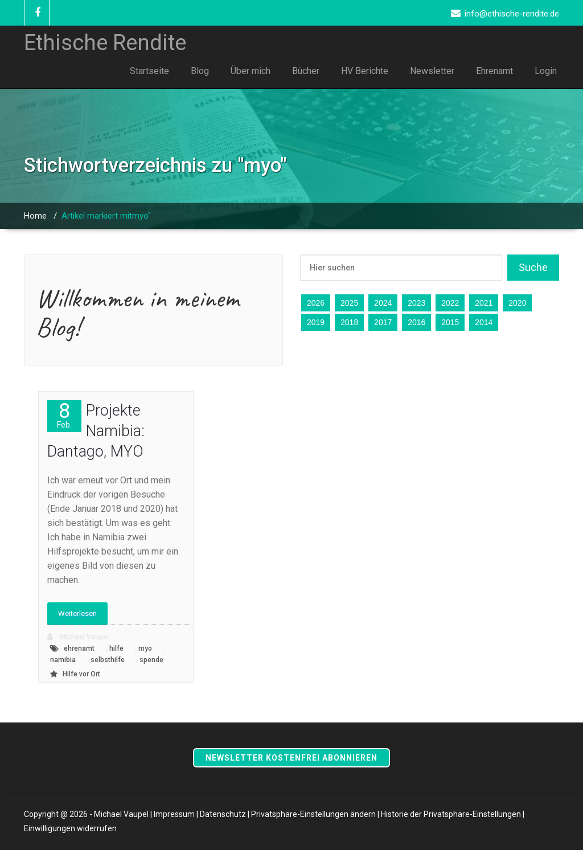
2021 (483, 302)
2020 (517, 302)
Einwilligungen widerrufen (70, 828)
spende (151, 660)
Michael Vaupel (78, 637)
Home (35, 216)
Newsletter (432, 70)
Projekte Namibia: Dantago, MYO (96, 431)
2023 (416, 302)
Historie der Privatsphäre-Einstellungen (451, 814)
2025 (349, 302)
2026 (316, 302)
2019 (316, 322)
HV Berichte (364, 70)
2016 (416, 322)
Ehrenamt (494, 70)
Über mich (250, 70)
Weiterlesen (77, 613)
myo (145, 648)
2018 (349, 322)
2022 (450, 302)
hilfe (116, 648)
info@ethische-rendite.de (512, 14)
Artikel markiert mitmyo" (106, 216)
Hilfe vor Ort (81, 674)
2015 (450, 322)
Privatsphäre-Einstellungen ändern (313, 814)
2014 (483, 322)
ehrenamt (79, 648)
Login (546, 70)
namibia (63, 660)
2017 (383, 322)
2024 (383, 302)
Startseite (149, 70)
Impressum (174, 814)
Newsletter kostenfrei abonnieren (291, 757)
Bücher (305, 70)
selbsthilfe (108, 660)
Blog (200, 70)
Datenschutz (223, 814)
